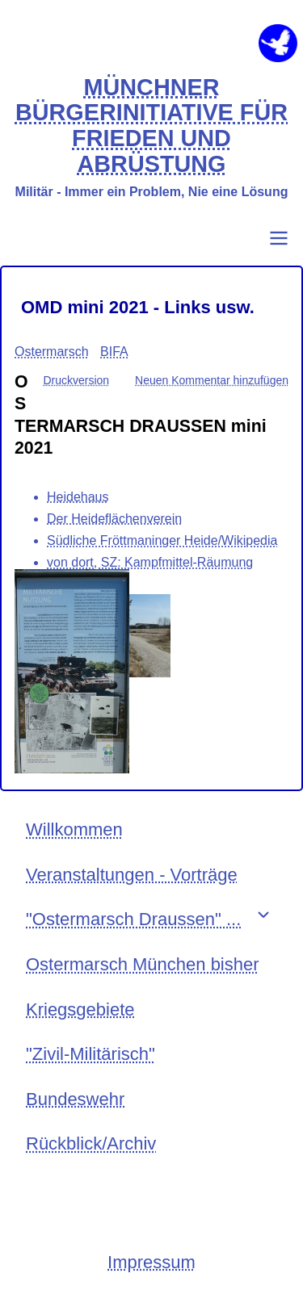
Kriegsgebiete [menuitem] (80, 1009)
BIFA (114, 351)
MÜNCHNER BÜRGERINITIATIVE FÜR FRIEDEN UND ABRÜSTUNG (151, 126)
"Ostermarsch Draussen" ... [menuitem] (133, 919)
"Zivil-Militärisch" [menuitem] (90, 1054)
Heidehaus (78, 497)
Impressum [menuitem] (151, 1262)
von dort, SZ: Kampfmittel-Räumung (150, 562)
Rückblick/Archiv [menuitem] (91, 1143)
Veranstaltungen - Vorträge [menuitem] (132, 875)
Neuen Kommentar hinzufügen (211, 380)
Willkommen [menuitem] (74, 829)
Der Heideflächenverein (114, 519)
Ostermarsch (52, 351)
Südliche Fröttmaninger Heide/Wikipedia (162, 540)
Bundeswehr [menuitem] (75, 1099)
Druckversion (76, 380)
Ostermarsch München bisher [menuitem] (142, 964)
